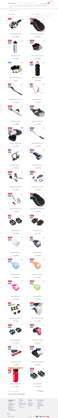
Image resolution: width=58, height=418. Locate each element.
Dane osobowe (40, 402)
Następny (41, 391)
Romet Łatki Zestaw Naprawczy (15, 318)
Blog (11, 7)
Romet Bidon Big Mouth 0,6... (15, 383)
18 (38, 390)
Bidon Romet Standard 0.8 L (37, 77)
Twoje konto (40, 400)
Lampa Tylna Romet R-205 (15, 361)
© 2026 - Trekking (11, 416)
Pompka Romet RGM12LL (16, 121)
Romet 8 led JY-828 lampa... (37, 121)
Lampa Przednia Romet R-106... (37, 186)
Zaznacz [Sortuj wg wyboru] (42, 14)
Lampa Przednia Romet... (37, 165)
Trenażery (44, 5)
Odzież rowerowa (28, 5)
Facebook (8, 414)
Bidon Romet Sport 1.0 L (15, 55)
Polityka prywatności (22, 404)
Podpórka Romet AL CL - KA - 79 (15, 99)
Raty (19, 405)
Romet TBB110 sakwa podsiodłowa (37, 208)
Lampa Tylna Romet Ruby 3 (37, 340)
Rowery (11, 5)
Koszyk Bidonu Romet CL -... (37, 99)
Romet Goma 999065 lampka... (15, 143)
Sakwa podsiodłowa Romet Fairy (37, 33)
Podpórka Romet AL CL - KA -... (37, 143)
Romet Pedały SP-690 (37, 230)
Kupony (38, 408)
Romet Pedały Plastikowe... (15, 340)
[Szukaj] (27, 3)
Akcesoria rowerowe (18, 5)
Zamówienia (39, 403)
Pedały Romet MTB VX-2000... (16, 33)
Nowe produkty (30, 403)
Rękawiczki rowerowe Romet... (37, 55)
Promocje (29, 402)
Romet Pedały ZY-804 (15, 230)
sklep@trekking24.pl (12, 410)
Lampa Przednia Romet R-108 (16, 186)
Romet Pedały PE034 (37, 383)
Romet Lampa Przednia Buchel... (37, 318)
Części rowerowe (37, 5)
